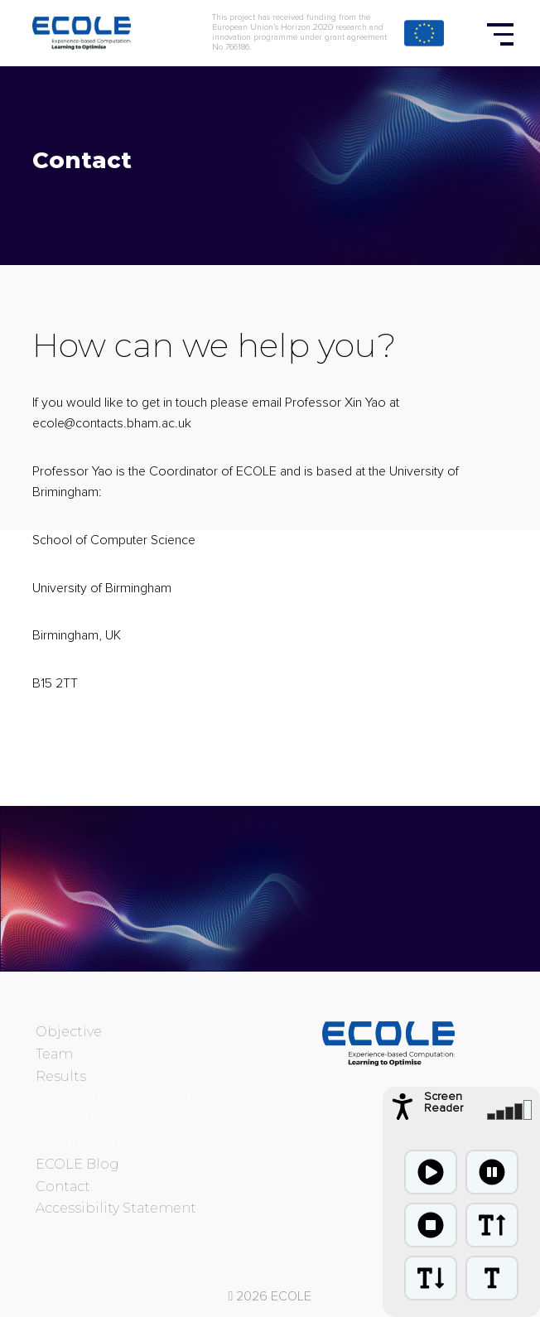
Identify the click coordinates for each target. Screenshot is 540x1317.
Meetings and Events (127, 1098)
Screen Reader (443, 1102)
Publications (98, 1120)
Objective (69, 1032)
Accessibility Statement (116, 1208)
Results (61, 1076)
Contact (63, 1186)
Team (54, 1054)
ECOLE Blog (77, 1164)
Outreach (87, 1142)
